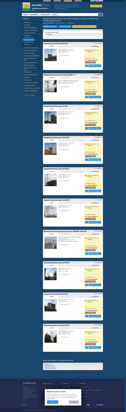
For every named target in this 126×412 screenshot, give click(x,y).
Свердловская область (50, 368)
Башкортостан (48, 364)
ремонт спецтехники (29, 95)
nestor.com (47, 0)
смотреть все (27, 44)
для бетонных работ (29, 65)
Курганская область (49, 365)
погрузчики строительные (31, 30)
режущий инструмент (29, 85)
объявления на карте (51, 26)
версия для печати (65, 26)
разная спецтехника (29, 53)
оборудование (28, 72)
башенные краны (28, 40)
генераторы (27, 77)
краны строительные (29, 32)
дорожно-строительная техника (29, 59)
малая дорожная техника (30, 62)
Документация (66, 387)
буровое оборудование (30, 27)
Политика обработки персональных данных (90, 390)
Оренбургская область (50, 367)
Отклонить (74, 402)
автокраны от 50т (28, 37)
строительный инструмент (31, 82)
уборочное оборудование (31, 74)
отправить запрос (94, 65)
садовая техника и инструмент (32, 88)
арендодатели (34, 14)
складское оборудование (30, 90)
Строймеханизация (90, 58)
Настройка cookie (83, 396)
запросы (54, 14)
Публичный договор (84, 387)
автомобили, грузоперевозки (31, 55)
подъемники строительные (31, 47)
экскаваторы (27, 22)
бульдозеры (27, 25)
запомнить (98, 43)
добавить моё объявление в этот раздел (85, 26)
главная (25, 14)
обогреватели (27, 80)
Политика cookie (83, 393)
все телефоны (91, 62)
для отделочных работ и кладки (30, 68)
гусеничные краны (29, 42)
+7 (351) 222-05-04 (92, 60)
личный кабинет (97, 6)
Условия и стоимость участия (49, 387)
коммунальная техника (30, 50)
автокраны (27, 35)
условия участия (45, 14)
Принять (52, 402)
